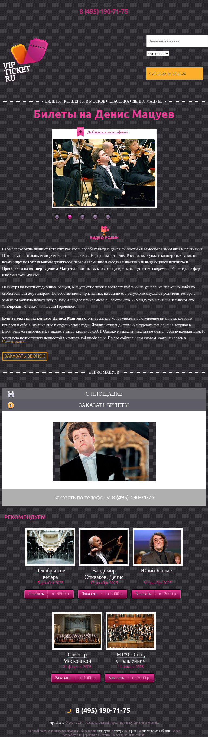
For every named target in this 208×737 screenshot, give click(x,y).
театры (118, 731)
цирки (132, 731)
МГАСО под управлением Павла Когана (130, 660)
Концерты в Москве (84, 101)
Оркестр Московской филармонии (77, 660)
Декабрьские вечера (50, 574)
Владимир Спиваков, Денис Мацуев (103, 577)
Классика (119, 101)
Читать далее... (15, 342)
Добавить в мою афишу (107, 132)
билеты (53, 101)
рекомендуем (25, 517)
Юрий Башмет (157, 571)
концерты (103, 731)
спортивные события (156, 731)
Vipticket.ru (56, 723)
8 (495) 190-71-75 (103, 12)
